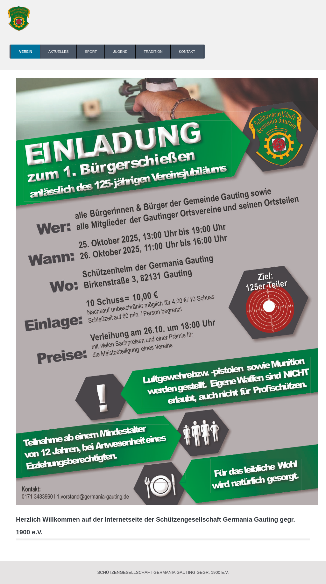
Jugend (120, 51)
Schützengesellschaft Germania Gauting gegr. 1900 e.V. (163, 572)
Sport (91, 51)
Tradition (153, 51)
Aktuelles (58, 51)
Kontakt (187, 51)
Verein (25, 51)
